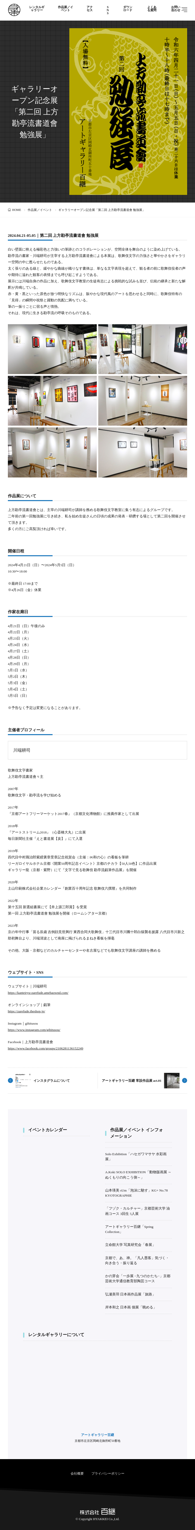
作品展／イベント (65, 8)
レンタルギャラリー (36, 8)
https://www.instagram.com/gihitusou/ (34, 1030)
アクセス (90, 8)
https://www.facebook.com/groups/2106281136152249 (45, 1048)
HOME (16, 210)
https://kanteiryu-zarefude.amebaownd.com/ (38, 993)
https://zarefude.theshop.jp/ (26, 1011)
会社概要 (77, 1473)
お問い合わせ (175, 8)
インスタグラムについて (52, 1081)
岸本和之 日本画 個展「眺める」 (131, 1307)
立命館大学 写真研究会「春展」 (130, 1245)
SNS (108, 10)
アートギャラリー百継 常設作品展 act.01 (131, 1081)
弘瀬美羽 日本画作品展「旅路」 (130, 1294)
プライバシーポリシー (107, 1473)
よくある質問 (151, 8)
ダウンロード (127, 8)
